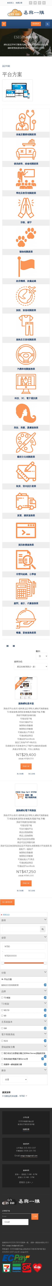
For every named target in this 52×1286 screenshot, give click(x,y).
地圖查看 (26, 1129)
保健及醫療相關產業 (26, 134)
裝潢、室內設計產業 (26, 486)
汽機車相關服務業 (26, 369)
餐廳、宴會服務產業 (26, 632)
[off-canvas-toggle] (4, 24)
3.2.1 (23, 1040)
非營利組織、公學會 (26, 574)
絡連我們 (36, 24)
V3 (23, 1015)
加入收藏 (20, 774)
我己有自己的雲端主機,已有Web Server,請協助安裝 (23, 1053)
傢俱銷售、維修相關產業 (26, 163)
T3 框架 (23, 997)
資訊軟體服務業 (26, 544)
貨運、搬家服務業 (26, 515)
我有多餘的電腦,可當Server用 (22, 1058)
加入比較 (31, 774)
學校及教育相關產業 (26, 193)
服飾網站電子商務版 (26, 810)
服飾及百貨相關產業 (26, 339)
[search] (47, 24)
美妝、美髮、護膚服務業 (26, 427)
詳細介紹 (26, 766)
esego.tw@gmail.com (28, 1156)
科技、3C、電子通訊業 (26, 398)
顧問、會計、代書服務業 (26, 603)
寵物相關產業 (26, 251)
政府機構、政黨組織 (26, 281)
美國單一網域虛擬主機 (23, 1064)
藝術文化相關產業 (26, 456)
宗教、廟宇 (26, 222)
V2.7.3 (23, 1010)
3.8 (23, 1028)
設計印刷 (6, 66)
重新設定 (5, 915)
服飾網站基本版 (26, 703)
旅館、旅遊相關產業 (26, 310)
